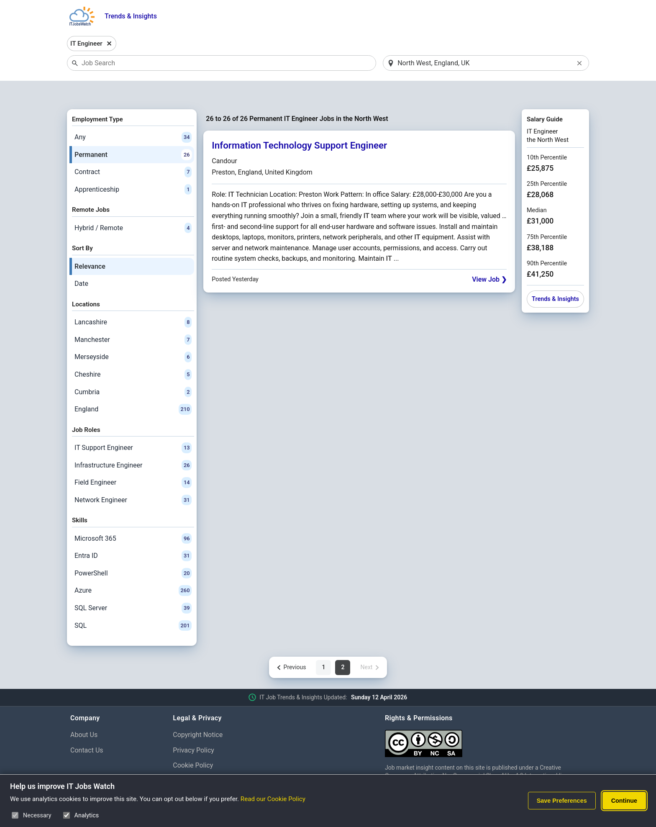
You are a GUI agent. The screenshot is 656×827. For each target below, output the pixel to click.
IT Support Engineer (133, 426)
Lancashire (133, 300)
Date (81, 262)
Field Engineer (133, 460)
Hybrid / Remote (133, 206)
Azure (133, 569)
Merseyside (133, 335)
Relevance (89, 245)
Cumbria (133, 370)
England (133, 387)
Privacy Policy (193, 728)
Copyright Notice (198, 713)
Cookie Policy (193, 744)
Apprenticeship (133, 167)
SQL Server (133, 586)
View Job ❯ (489, 258)
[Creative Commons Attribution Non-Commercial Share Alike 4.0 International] (485, 718)
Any (133, 115)
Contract (133, 150)
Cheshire (133, 352)
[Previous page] (291, 645)
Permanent (133, 133)
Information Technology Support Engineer (299, 123)
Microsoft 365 (133, 516)
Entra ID (133, 534)
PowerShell (133, 551)
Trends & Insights (131, 16)
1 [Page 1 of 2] (323, 645)
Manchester (133, 318)
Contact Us (86, 728)
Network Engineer (133, 478)
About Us (83, 713)
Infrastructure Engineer (133, 443)
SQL (133, 603)
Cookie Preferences (202, 759)
